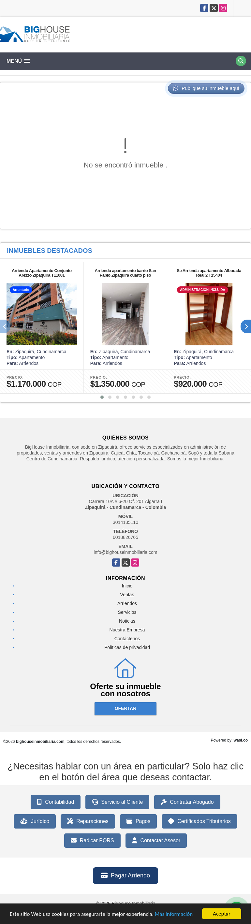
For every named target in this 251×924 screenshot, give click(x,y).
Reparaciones (88, 821)
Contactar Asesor (156, 841)
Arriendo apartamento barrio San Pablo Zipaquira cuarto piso (125, 273)
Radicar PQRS (92, 841)
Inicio (127, 585)
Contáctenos (127, 638)
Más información (174, 914)
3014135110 (125, 522)
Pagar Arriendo (125, 875)
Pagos (138, 821)
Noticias (127, 621)
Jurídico (34, 821)
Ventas (127, 594)
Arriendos (127, 603)
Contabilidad (55, 802)
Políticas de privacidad (127, 647)
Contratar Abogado (187, 802)
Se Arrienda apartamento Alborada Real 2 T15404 (209, 273)
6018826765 (125, 537)
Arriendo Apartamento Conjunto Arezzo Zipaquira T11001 (42, 273)
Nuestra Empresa (127, 629)
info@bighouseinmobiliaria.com (125, 552)
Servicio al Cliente (117, 802)
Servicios (127, 612)
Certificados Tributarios (199, 821)
